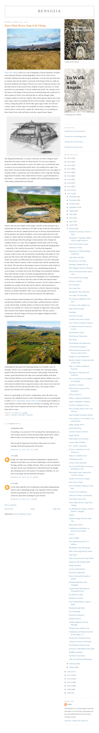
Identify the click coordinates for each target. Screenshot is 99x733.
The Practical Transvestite (78, 336)
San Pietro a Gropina (76, 385)
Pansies (71, 515)
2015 (69, 194)
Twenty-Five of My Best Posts (79, 638)
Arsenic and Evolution (77, 569)
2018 (69, 183)
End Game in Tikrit (76, 482)
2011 (69, 682)
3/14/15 (71, 534)
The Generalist (74, 285)
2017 (69, 186)
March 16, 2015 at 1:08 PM (24, 499)
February (72, 664)
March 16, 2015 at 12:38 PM (24, 477)
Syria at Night (74, 538)
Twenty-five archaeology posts (75, 136)
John (12, 456)
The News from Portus (77, 656)
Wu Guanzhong (74, 611)
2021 (69, 172)
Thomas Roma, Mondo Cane (79, 628)
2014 (69, 672)
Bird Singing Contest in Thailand (80, 268)
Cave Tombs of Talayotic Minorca (81, 323)
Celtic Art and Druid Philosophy (80, 659)
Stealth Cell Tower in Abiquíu (79, 479)
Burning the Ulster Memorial (79, 292)
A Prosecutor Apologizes (77, 347)
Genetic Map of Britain (77, 442)
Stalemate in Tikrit (75, 248)
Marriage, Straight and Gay (78, 264)
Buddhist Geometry (76, 652)
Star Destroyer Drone (76, 332)
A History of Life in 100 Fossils (80, 642)
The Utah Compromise (77, 572)
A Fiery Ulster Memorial (77, 463)
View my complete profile (76, 721)
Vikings (29, 415)
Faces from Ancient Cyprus (78, 244)
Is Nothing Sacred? (75, 459)
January (72, 667)
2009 (69, 689)
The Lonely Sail (74, 288)
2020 (69, 176)
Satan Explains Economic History (81, 415)
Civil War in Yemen (76, 316)
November (73, 200)
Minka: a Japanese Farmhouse (79, 398)
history (21, 415)
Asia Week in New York (77, 499)
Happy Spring (74, 435)
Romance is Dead (75, 281)
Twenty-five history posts (73, 147)
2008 (69, 693)
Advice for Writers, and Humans (80, 495)
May (71, 221)
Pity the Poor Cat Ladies (77, 261)
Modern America (75, 619)
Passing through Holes (77, 608)
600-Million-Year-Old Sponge (79, 548)
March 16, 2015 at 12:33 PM (24, 449)
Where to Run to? (75, 394)
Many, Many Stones (76, 525)
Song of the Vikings (11, 73)
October (72, 204)
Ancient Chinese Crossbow (78, 432)
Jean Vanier (73, 555)
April (71, 225)
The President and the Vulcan (79, 645)
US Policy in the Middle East (79, 305)
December (73, 197)
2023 (69, 165)
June (71, 218)
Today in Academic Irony (78, 456)
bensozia (49, 11)
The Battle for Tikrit (76, 595)
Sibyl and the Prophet (76, 309)
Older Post (56, 509)
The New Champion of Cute (79, 405)
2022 (69, 169)
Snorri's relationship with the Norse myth (25, 401)
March (71, 228)
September (73, 207)
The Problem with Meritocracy (80, 343)
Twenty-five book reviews (73, 142)
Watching (72, 312)
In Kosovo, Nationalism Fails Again (81, 649)
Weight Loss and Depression (79, 356)
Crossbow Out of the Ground (79, 319)
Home (33, 509)
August (72, 211)
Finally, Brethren (75, 565)
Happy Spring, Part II (76, 425)
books (14, 415)
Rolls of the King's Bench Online (80, 551)
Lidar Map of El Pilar (76, 257)
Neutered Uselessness (76, 615)
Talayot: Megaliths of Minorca (79, 402)
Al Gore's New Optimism (78, 492)
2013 (69, 675)
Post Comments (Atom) (22, 514)
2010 (69, 686)
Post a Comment (10, 505)
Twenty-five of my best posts (74, 131)
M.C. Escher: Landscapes (78, 446)
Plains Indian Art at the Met (78, 439)
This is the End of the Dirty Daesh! (81, 558)
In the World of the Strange (78, 278)
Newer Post (9, 509)
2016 (69, 190)
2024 (69, 162)
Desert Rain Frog (75, 428)
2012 (69, 679)
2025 (69, 158)
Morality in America (76, 598)
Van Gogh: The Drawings (78, 295)
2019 (69, 179)
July (71, 214)
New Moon (73, 340)
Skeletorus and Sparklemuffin (79, 562)
